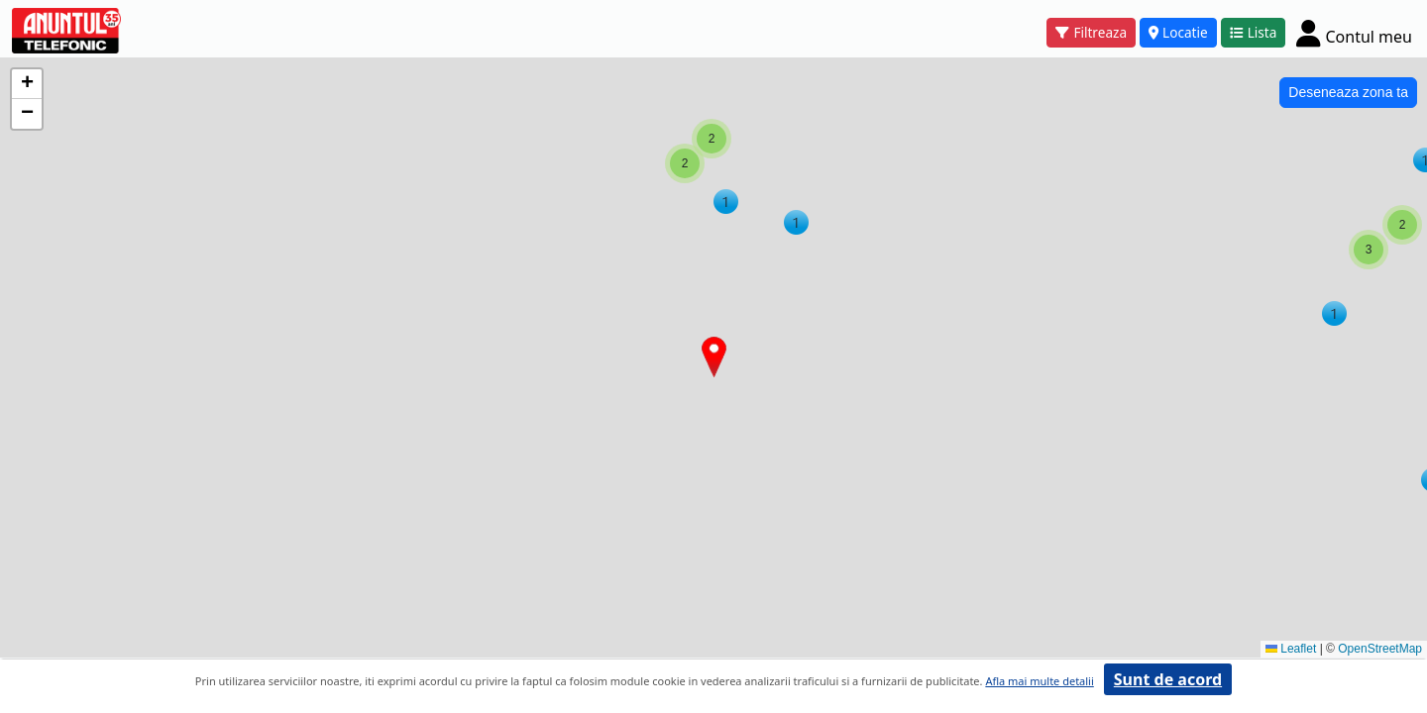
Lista (1253, 32)
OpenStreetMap (1380, 649)
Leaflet (1290, 649)
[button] (796, 222)
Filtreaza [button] (1091, 32)
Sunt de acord (1168, 679)
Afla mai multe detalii (1039, 680)
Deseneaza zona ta (1348, 92)
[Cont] (1354, 33)
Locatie (1178, 32)
